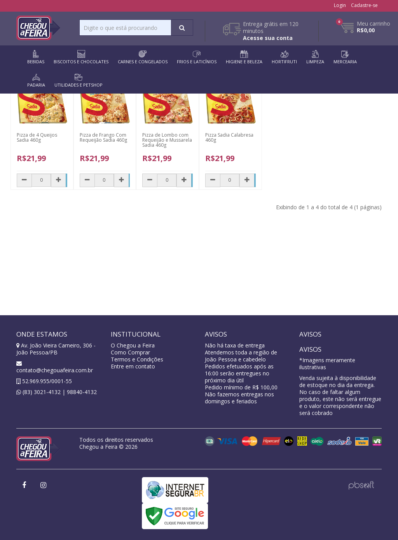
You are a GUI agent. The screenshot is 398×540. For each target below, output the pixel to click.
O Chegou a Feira (133, 345)
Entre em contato (133, 366)
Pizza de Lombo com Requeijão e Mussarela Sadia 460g (167, 140)
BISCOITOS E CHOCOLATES (81, 57)
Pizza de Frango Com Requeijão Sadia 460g (103, 137)
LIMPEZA (315, 57)
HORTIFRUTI (284, 57)
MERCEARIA (345, 57)
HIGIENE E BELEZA (244, 57)
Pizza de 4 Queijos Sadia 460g (37, 137)
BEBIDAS (35, 57)
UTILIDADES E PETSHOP (78, 80)
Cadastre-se (364, 5)
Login (340, 5)
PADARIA (36, 80)
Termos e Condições (137, 359)
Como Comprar (130, 352)
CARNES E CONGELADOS (143, 57)
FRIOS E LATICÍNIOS (196, 57)
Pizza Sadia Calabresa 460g (229, 137)
